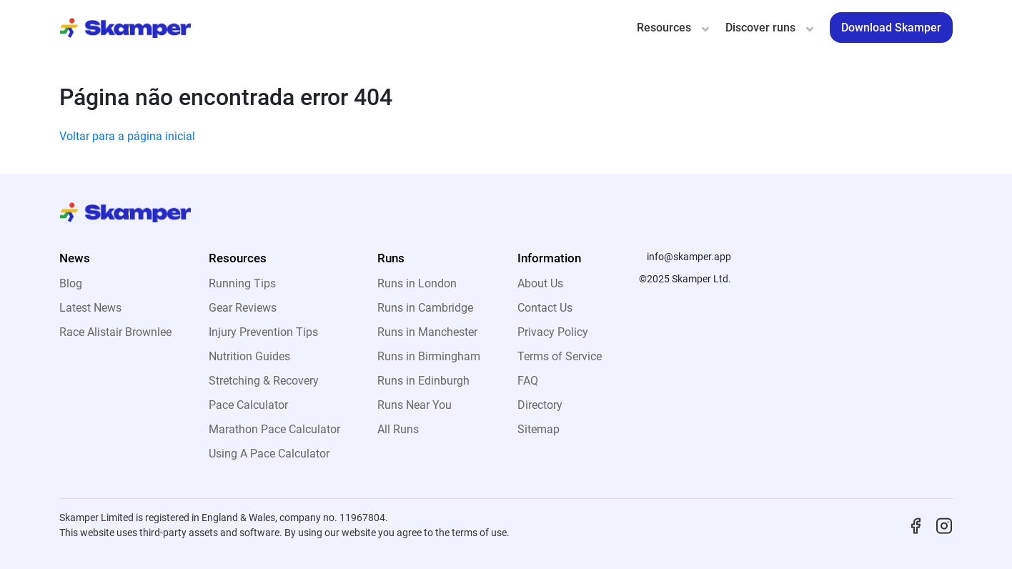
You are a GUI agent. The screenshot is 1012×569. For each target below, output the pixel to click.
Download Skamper (891, 27)
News (74, 258)
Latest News (90, 308)
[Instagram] (944, 525)
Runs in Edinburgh (423, 380)
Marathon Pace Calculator (274, 429)
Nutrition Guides (249, 356)
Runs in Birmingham (428, 356)
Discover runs (760, 27)
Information (549, 258)
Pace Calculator (248, 405)
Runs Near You (414, 405)
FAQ (527, 380)
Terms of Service (559, 356)
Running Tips (242, 283)
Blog (70, 283)
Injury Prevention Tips (263, 332)
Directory (539, 405)
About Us (540, 283)
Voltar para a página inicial (127, 136)
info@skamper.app (689, 256)
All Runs (398, 429)
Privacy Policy (552, 332)
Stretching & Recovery (264, 380)
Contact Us (544, 308)
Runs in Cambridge (425, 308)
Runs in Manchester (427, 332)
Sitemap (538, 429)
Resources (664, 27)
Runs (391, 258)
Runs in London (417, 283)
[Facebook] (915, 525)
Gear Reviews (243, 308)
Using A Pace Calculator (269, 453)
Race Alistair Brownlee (115, 332)
